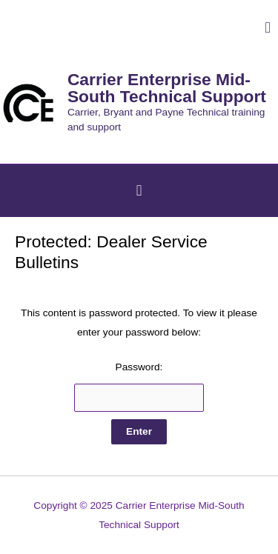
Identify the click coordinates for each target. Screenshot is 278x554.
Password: (139, 386)
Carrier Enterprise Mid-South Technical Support (166, 88)
